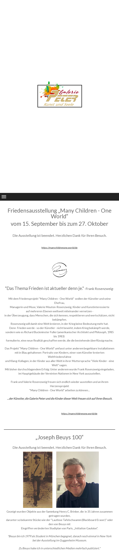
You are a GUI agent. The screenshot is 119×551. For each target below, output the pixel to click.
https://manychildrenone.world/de (59, 247)
